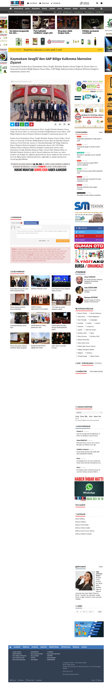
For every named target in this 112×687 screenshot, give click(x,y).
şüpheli (79, 330)
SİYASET (75, 8)
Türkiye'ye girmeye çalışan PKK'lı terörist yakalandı (28, 12)
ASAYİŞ (27, 8)
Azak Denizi (80, 316)
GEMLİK (79, 144)
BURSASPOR (36, 8)
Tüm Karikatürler (96, 371)
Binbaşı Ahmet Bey (82, 339)
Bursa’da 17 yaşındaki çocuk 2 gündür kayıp (89, 156)
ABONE (81, 236)
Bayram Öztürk (81, 313)
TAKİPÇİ (81, 232)
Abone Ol (99, 236)
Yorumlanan (87, 363)
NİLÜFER (79, 176)
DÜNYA (59, 8)
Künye (13, 680)
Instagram (81, 240)
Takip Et (99, 232)
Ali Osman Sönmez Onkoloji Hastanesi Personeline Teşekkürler (93, 281)
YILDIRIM (50, 652)
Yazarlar (80, 272)
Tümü (101, 132)
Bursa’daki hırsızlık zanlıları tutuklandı (89, 195)
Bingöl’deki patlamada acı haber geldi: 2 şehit (43, 50)
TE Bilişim (99, 680)
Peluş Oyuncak (81, 336)
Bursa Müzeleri (51, 657)
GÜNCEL (44, 8)
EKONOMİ (67, 8)
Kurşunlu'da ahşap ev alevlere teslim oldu (88, 148)
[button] (89, 412)
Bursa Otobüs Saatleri (83, 528)
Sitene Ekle (30, 680)
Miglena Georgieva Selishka (85, 349)
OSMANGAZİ (80, 152)
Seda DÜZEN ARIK (90, 287)
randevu (97, 323)
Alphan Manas (94, 356)
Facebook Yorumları (31, 223)
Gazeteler (39, 680)
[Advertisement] (40, 192)
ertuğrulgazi (93, 320)
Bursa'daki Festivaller (37, 654)
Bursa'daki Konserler (18, 657)
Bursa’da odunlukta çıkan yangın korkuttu (87, 188)
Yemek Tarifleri (17, 652)
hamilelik (79, 323)
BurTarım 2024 (81, 333)
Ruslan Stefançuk (95, 313)
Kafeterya (88, 353)
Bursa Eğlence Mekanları (19, 656)
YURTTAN (91, 8)
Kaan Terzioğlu (81, 320)
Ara (99, 612)
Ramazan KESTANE (90, 297)
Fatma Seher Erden (82, 343)
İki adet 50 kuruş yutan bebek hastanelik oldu (90, 172)
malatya (88, 323)
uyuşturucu (90, 326)
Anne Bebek (34, 659)
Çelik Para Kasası (90, 330)
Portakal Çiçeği (81, 356)
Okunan (98, 363)
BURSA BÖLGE (18, 8)
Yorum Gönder (16, 223)
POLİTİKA (83, 8)
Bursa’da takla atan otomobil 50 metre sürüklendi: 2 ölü (89, 180)
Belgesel (79, 353)
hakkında (79, 326)
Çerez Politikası (81, 522)
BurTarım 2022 (94, 336)
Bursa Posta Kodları (83, 525)
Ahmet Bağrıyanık (93, 316)
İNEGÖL (79, 168)
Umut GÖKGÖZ (89, 277)
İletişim (21, 680)
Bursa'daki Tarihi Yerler (53, 654)
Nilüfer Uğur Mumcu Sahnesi (85, 346)
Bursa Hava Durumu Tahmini (85, 531)
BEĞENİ (82, 228)
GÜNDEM (52, 8)
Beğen (100, 228)
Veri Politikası (81, 519)
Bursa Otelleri (35, 656)
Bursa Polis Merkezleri (19, 659)
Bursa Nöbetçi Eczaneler (84, 534)
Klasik (91, 333)
